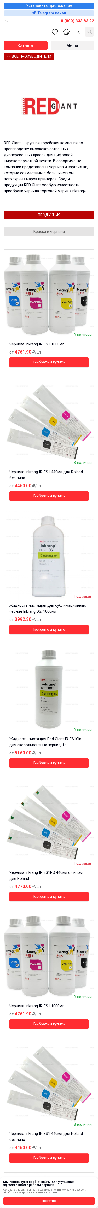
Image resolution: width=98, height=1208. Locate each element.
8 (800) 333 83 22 (77, 21)
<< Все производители (29, 56)
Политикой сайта (63, 1189)
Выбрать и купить (49, 362)
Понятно (49, 1201)
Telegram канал (49, 13)
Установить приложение (49, 5)
